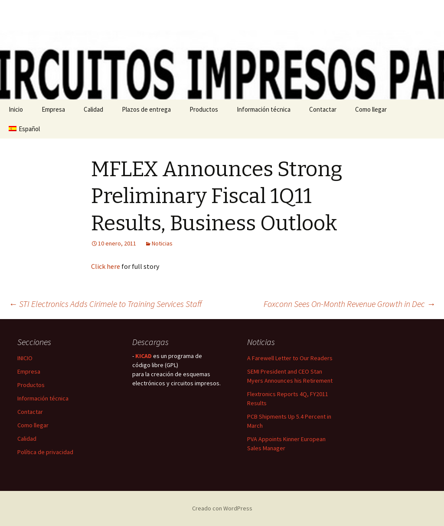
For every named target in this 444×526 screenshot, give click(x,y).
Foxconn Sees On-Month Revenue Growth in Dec (349, 303)
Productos (203, 109)
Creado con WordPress (222, 508)
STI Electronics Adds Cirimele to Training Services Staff (105, 303)
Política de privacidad (45, 452)
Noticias (162, 243)
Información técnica (264, 109)
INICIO (25, 358)
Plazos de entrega (146, 109)
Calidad (93, 109)
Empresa (53, 109)
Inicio (16, 109)
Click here (105, 266)
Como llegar (371, 109)
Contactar (322, 109)
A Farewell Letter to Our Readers (290, 358)
